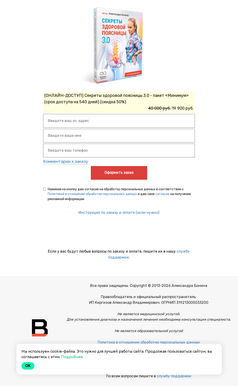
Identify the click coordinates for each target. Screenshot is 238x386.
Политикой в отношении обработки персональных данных (92, 194)
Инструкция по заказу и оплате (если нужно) (118, 212)
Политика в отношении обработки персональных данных (149, 342)
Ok (28, 365)
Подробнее (72, 356)
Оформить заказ (119, 172)
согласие (162, 194)
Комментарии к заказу (65, 161)
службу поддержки (174, 376)
